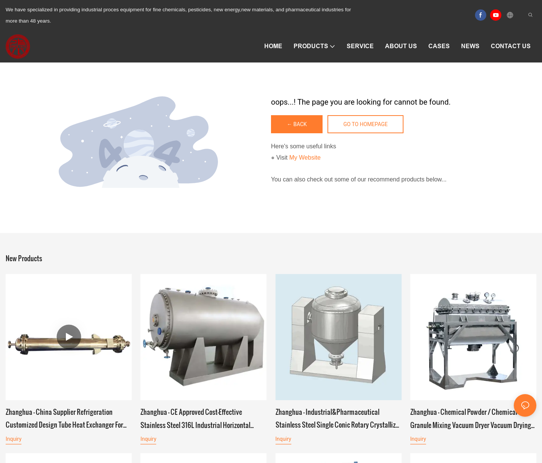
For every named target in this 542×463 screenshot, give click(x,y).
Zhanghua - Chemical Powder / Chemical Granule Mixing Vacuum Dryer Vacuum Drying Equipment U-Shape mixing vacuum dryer (470, 419)
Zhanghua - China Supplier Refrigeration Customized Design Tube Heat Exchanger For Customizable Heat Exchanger (64, 419)
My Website (305, 157)
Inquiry (13, 439)
